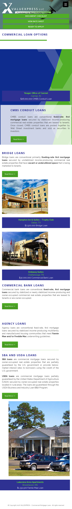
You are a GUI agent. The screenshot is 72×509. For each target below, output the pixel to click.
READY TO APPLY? (36, 26)
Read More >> (18, 139)
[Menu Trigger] (65, 4)
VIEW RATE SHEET (36, 21)
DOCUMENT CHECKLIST (36, 16)
